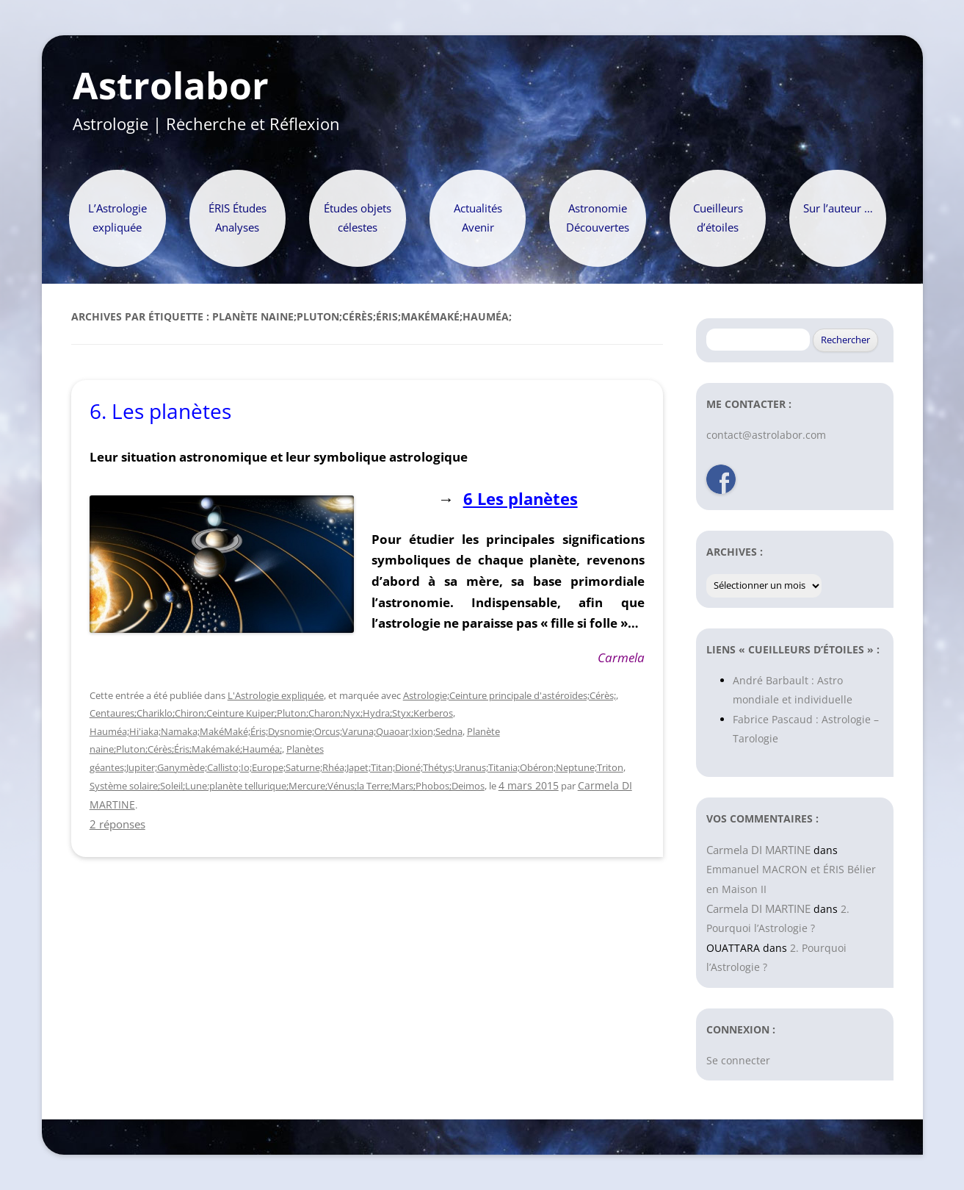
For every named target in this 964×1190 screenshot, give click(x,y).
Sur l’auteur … (838, 208)
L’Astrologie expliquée (117, 218)
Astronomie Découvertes (597, 218)
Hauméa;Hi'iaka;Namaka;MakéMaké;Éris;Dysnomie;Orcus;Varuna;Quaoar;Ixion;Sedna (276, 731)
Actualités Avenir (478, 218)
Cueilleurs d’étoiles (718, 218)
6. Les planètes (160, 411)
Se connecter (738, 1060)
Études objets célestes (357, 218)
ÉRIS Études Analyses (238, 218)
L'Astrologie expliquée (276, 695)
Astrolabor (171, 86)
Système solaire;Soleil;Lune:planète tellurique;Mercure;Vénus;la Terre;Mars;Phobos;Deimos (287, 785)
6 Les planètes (520, 498)
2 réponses (117, 824)
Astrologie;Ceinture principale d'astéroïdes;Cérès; (509, 695)
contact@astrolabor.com (766, 435)
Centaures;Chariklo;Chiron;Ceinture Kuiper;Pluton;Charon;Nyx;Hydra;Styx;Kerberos (271, 713)
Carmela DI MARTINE (758, 849)
